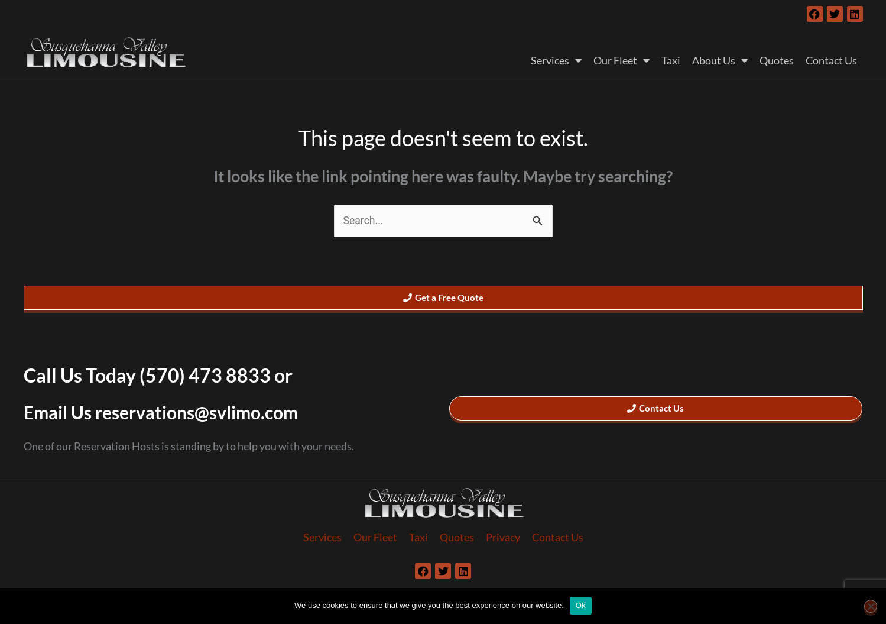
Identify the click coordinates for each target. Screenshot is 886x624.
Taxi (670, 60)
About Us (720, 60)
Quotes (777, 60)
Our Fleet (621, 60)
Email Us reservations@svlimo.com (170, 412)
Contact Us (831, 60)
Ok (581, 605)
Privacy (503, 538)
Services (556, 60)
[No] (870, 606)
